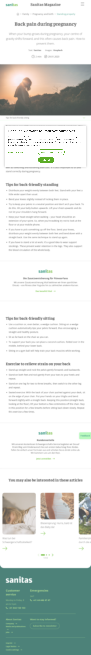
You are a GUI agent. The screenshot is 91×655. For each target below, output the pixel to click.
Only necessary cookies (51, 152)
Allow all (46, 160)
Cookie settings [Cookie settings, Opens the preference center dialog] (15, 152)
